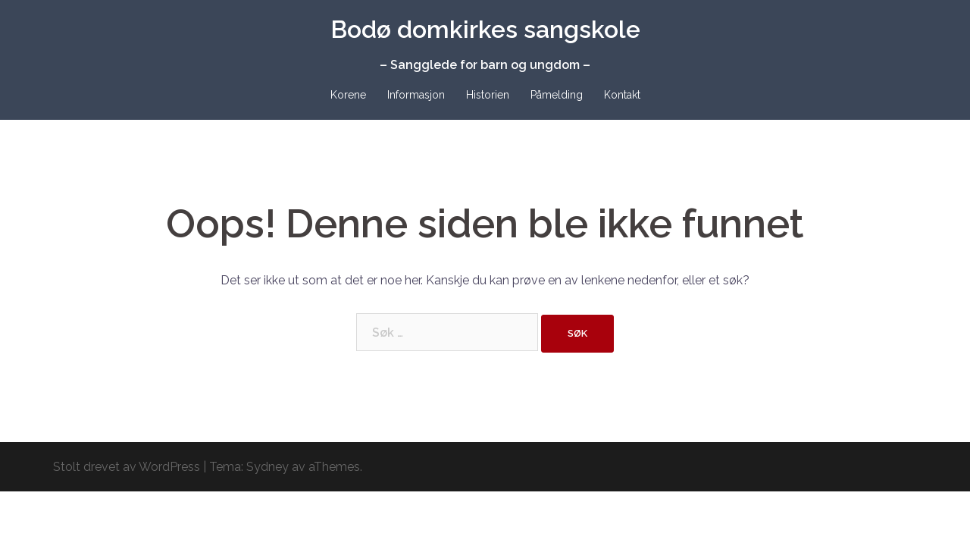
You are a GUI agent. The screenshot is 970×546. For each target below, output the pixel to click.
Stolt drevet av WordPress (126, 467)
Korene (348, 95)
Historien (487, 95)
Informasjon (416, 95)
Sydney (267, 467)
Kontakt (622, 95)
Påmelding (556, 95)
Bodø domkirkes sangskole (485, 29)
